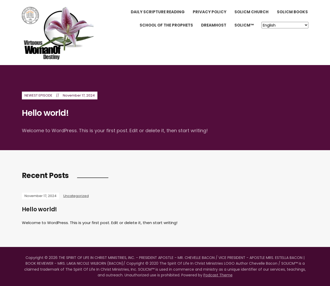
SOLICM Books (292, 12)
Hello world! (45, 113)
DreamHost (213, 25)
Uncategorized (76, 195)
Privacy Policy (209, 12)
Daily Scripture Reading (158, 12)
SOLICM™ (244, 25)
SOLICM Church (251, 12)
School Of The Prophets (166, 25)
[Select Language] (284, 25)
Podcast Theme (218, 275)
